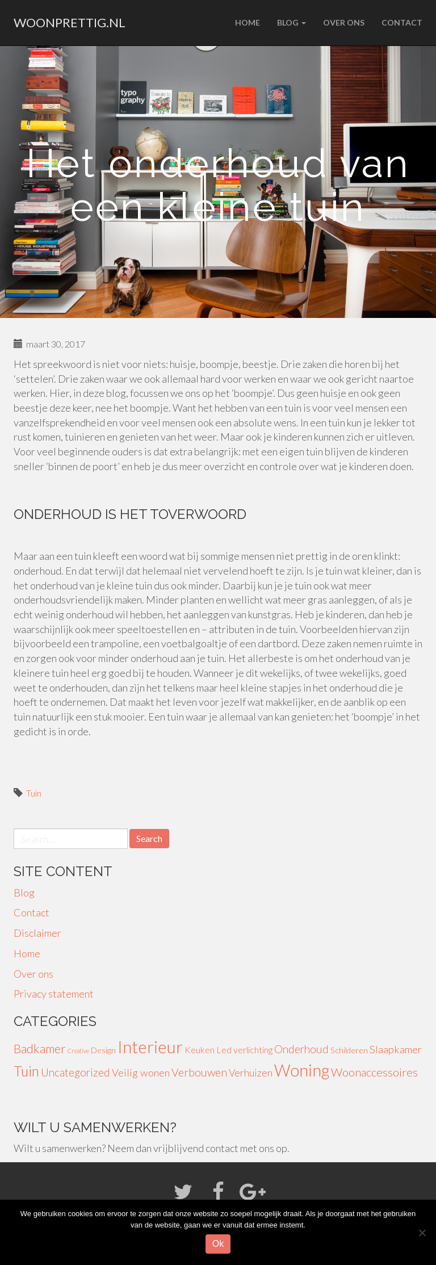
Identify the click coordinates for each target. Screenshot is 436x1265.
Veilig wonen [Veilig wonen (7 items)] (141, 1072)
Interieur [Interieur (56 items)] (150, 1047)
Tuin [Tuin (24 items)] (26, 1071)
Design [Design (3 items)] (103, 1050)
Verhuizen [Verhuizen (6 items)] (250, 1073)
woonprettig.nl (69, 22)
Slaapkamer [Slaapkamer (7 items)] (396, 1049)
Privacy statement (54, 993)
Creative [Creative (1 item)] (78, 1050)
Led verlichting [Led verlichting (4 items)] (244, 1049)
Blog (291, 22)
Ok (218, 1244)
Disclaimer (37, 933)
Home (247, 22)
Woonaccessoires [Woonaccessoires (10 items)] (374, 1072)
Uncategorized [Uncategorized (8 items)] (75, 1072)
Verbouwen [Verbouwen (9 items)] (199, 1072)
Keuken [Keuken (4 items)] (200, 1049)
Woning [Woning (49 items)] (301, 1070)
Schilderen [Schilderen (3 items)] (349, 1050)
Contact (402, 22)
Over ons (343, 22)
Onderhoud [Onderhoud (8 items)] (301, 1048)
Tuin (33, 793)
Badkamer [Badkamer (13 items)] (40, 1048)
